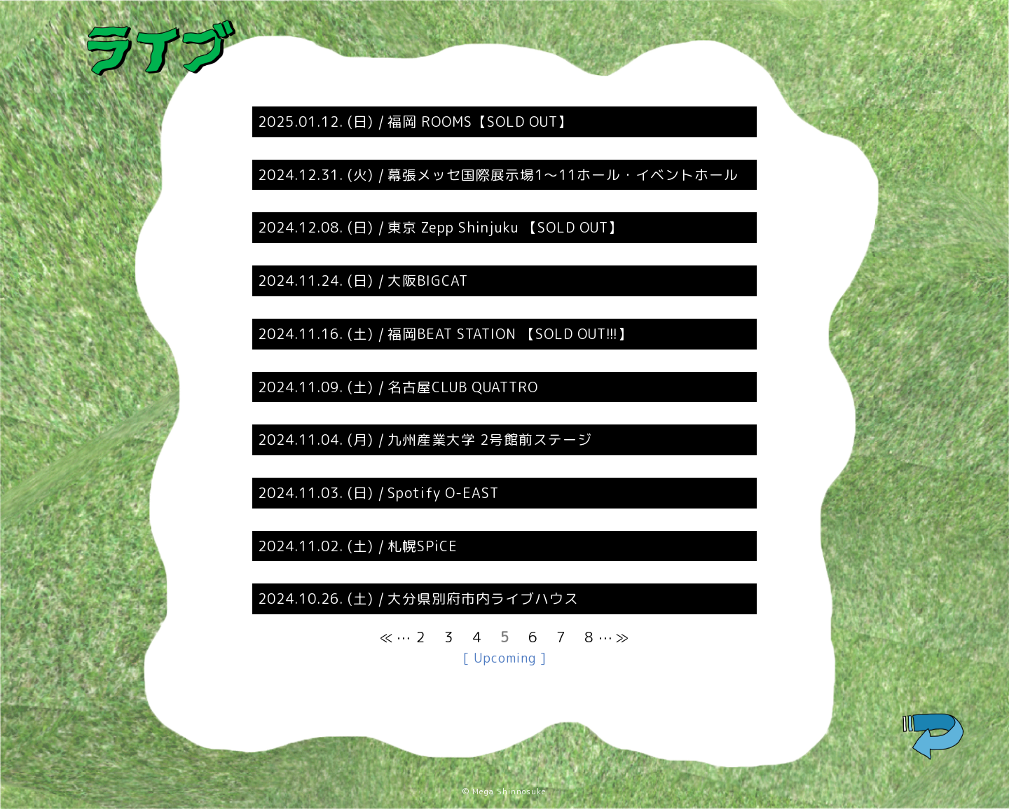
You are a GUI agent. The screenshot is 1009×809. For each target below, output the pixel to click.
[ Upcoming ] (505, 658)
